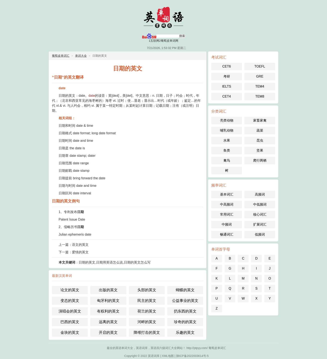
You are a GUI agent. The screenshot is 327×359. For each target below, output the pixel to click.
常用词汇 (226, 214)
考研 (226, 76)
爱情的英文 (80, 252)
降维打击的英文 (147, 332)
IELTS (226, 86)
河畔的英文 (146, 322)
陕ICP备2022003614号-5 (192, 356)
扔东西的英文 (185, 311)
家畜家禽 (260, 120)
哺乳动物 (226, 130)
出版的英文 (108, 290)
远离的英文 (108, 322)
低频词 (260, 234)
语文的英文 (80, 244)
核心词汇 (260, 214)
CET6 (226, 66)
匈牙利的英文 (108, 301)
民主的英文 (146, 301)
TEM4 (259, 86)
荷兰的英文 (146, 311)
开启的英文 (108, 332)
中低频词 (260, 204)
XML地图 (168, 356)
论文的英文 (69, 290)
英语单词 (163, 16)
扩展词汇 (260, 224)
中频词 (227, 224)
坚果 (260, 150)
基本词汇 (226, 194)
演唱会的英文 (70, 311)
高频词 (260, 194)
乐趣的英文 (185, 332)
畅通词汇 (226, 234)
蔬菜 (260, 130)
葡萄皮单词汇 (60, 55)
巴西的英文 (69, 322)
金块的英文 (69, 332)
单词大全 (81, 55)
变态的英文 (69, 301)
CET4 (226, 96)
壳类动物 (226, 120)
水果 (226, 140)
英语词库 (154, 356)
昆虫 (260, 140)
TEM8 (259, 96)
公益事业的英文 (185, 301)
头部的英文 (146, 290)
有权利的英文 (108, 311)
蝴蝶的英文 (185, 290)
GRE (259, 76)
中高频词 (226, 204)
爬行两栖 (260, 160)
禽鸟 (226, 160)
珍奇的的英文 (185, 322)
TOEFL (259, 66)
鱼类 (226, 150)
